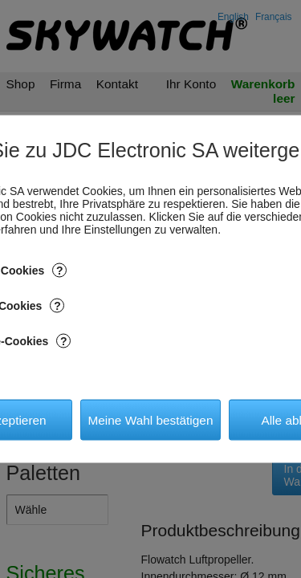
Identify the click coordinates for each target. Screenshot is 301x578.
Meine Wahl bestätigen (150, 419)
